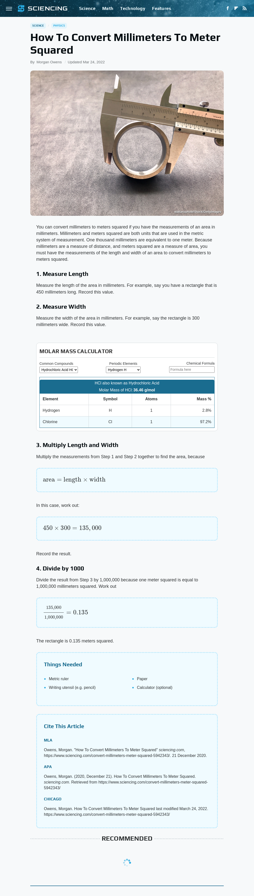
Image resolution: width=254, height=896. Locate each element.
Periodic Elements (123, 364)
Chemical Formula (200, 363)
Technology (132, 8)
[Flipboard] (236, 8)
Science (87, 8)
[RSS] (244, 8)
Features (161, 8)
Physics (59, 25)
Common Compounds (56, 364)
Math (107, 8)
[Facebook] (227, 8)
